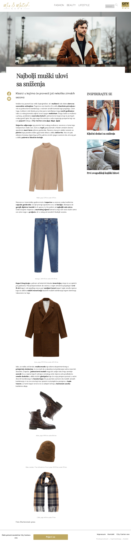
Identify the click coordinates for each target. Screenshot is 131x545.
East (48, 121)
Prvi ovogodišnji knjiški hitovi (103, 172)
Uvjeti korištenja (115, 539)
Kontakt (111, 534)
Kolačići (125, 539)
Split (58, 121)
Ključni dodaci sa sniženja (101, 133)
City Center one (122, 534)
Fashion (58, 5)
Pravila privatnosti (102, 539)
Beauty (70, 5)
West (53, 121)
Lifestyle (83, 5)
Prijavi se (52, 537)
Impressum (101, 534)
